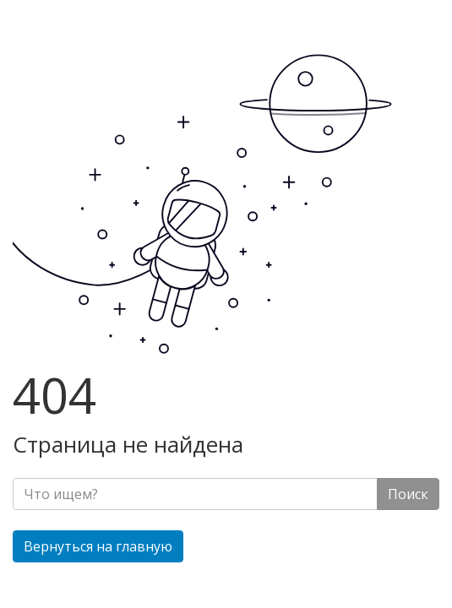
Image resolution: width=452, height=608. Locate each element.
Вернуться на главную (98, 546)
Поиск (408, 494)
